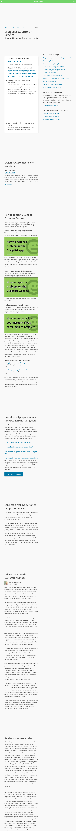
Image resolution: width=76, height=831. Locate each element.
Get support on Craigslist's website (53, 67)
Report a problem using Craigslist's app (21, 71)
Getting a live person (49, 81)
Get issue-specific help (49, 73)
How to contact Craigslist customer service (56, 78)
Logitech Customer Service (51, 116)
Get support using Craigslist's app (53, 64)
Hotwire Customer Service (51, 113)
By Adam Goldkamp (15, 582)
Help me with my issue (14, 474)
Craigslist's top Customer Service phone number (58, 58)
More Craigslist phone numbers (52, 75)
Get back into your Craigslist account (20, 76)
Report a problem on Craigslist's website (22, 73)
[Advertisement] (21, 109)
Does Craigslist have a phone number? (54, 61)
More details (8, 184)
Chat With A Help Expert (50, 106)
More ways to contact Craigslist (52, 87)
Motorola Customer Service (51, 119)
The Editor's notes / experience (52, 84)
